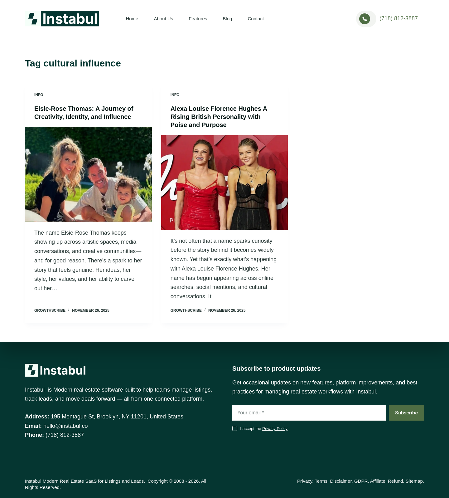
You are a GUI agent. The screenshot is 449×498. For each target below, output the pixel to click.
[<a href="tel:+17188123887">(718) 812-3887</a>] (366, 19)
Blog (227, 18)
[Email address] (309, 413)
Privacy (304, 481)
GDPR (361, 481)
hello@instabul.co (65, 426)
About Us (163, 18)
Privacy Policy (274, 428)
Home (132, 18)
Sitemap (414, 481)
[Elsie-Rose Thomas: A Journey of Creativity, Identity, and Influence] (88, 174)
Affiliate (377, 481)
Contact (256, 18)
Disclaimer (340, 481)
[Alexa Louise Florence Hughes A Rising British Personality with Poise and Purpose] (224, 182)
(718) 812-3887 (398, 18)
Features (198, 18)
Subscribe (406, 413)
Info (38, 95)
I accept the (263, 428)
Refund (395, 481)
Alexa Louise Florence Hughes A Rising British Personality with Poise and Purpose (219, 116)
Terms (321, 481)
